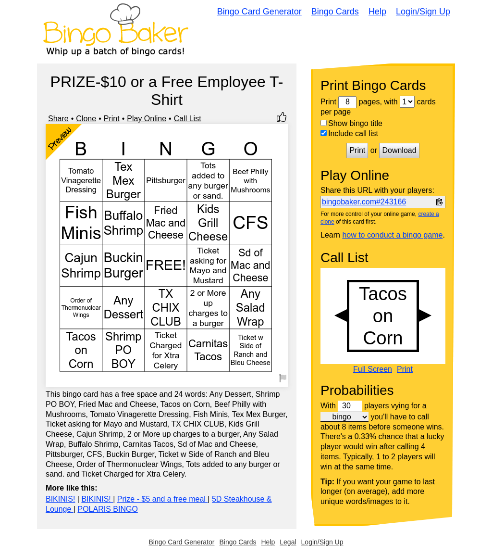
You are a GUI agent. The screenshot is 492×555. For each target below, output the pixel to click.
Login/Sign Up (423, 11)
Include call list (349, 133)
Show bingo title (351, 123)
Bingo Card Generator (259, 11)
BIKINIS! (60, 499)
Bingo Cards (335, 11)
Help (377, 11)
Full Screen (372, 369)
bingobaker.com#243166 (364, 202)
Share (58, 118)
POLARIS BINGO (107, 509)
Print (112, 118)
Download (399, 150)
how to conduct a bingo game (392, 235)
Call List (187, 118)
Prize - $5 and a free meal (162, 499)
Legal (288, 542)
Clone (86, 118)
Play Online (146, 118)
